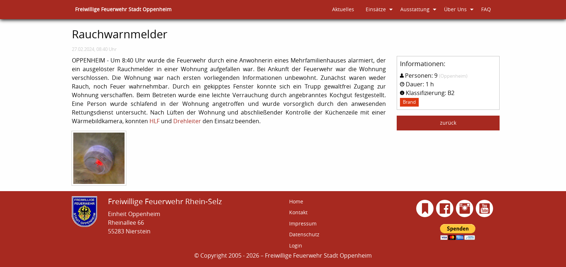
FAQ (486, 9)
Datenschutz (304, 234)
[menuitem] (123, 9)
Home (296, 201)
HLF (154, 121)
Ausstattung (415, 9)
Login (295, 245)
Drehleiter (187, 121)
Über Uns (455, 9)
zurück (448, 122)
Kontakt (298, 212)
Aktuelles (343, 9)
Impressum (303, 223)
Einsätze (376, 9)
